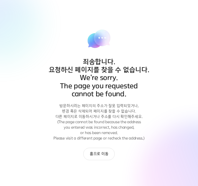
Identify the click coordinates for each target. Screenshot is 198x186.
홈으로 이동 (99, 154)
